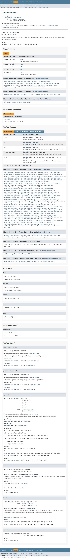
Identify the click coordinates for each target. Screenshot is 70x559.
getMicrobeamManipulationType (14, 199)
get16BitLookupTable (11, 181)
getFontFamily (43, 192)
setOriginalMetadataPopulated (39, 226)
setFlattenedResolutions (12, 224)
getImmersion (8, 195)
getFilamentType (9, 192)
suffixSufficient (23, 87)
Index (36, 2)
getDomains (22, 190)
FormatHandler (42, 91)
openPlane (47, 220)
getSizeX (37, 208)
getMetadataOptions (39, 235)
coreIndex (11, 81)
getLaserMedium (35, 195)
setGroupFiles (28, 224)
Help (40, 2)
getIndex (17, 195)
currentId (23, 94)
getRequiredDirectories (19, 203)
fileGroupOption (44, 179)
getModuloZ (7, 201)
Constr (18, 7)
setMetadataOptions (42, 237)
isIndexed (28, 213)
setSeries (7, 227)
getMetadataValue (49, 197)
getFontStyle (54, 192)
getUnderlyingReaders (34, 210)
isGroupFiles (19, 213)
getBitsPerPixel (9, 185)
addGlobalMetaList (56, 174)
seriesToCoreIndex (36, 222)
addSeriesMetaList (10, 179)
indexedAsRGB (48, 83)
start (22, 72)
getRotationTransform (26, 204)
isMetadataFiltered (38, 215)
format (31, 94)
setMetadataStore (10, 226)
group (22, 83)
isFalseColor (8, 213)
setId (36, 224)
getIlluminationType (37, 194)
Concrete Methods (36, 131)
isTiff (22, 67)
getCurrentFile (36, 187)
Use (20, 2)
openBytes (26, 157)
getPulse (7, 203)
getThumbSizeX (9, 210)
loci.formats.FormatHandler (13, 17)
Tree (23, 2)
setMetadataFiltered (47, 224)
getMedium (7, 197)
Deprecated (30, 2)
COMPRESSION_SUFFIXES (11, 94)
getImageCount (51, 194)
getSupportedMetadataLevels (24, 237)
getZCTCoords (8, 211)
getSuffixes (8, 237)
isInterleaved (39, 213)
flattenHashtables (57, 179)
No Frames (29, 5)
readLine (26, 165)
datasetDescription (23, 81)
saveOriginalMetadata (43, 85)
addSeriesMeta (25, 176)
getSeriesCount (49, 204)
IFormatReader (53, 25)
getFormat (27, 235)
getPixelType (33, 201)
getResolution (35, 203)
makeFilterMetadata (10, 220)
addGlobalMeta (9, 172)
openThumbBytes (58, 220)
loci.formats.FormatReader (15, 19)
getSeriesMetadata (21, 206)
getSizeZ (53, 208)
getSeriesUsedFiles (55, 206)
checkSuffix (8, 235)
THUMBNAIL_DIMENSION (37, 87)
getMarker (56, 195)
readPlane (7, 222)
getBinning (55, 183)
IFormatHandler (41, 25)
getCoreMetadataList (11, 187)
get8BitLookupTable (27, 181)
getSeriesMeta (9, 206)
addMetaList (14, 176)
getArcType (46, 183)
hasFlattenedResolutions (53, 211)
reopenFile (24, 222)
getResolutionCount (48, 203)
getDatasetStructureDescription (15, 188)
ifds (21, 64)
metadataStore (9, 85)
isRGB (40, 217)
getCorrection (25, 187)
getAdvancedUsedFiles (32, 183)
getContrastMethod (35, 185)
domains (34, 81)
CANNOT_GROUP (16, 102)
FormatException (27, 409)
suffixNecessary (9, 87)
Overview (3, 2)
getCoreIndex (48, 185)
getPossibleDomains (57, 201)
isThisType (58, 217)
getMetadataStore (18, 197)
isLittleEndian (9, 215)
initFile (26, 152)
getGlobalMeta (9, 194)
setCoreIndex (49, 222)
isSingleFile (48, 217)
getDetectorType (34, 188)
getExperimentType (48, 190)
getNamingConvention (20, 201)
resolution (30, 85)
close (25, 137)
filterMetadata (44, 81)
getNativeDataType (53, 235)
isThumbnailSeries (37, 218)
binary (22, 59)
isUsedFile (50, 218)
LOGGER (37, 94)
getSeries (39, 204)
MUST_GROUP (26, 102)
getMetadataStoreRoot (33, 197)
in (41, 83)
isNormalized (51, 215)
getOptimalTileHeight (31, 142)
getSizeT (30, 208)
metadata (57, 83)
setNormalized (22, 226)
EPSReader (7, 119)
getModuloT (54, 199)
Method (24, 7)
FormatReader (12, 34)
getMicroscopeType (33, 199)
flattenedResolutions (11, 83)
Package (9, 2)
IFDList (12, 64)
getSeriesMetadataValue (38, 206)
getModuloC (45, 199)
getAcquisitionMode (42, 181)
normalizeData (20, 85)
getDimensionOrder (47, 188)
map (21, 69)
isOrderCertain (9, 217)
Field (13, 7)
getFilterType (32, 192)
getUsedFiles (48, 210)
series (55, 85)
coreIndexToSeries (30, 179)
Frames (22, 5)
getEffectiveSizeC (33, 190)
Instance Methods (21, 131)
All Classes (39, 5)
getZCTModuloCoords (21, 211)
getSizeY (45, 208)
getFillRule (21, 192)
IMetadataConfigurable (10, 27)
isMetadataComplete (23, 215)
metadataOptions (47, 94)
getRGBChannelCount (10, 204)
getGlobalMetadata (21, 194)
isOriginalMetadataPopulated (26, 217)
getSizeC (22, 208)
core (5, 81)
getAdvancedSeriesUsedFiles (14, 183)
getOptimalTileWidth (30, 147)
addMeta (6, 176)
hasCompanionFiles (32, 83)
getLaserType (46, 195)
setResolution (57, 226)
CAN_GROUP (7, 102)
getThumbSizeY (20, 210)
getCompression (22, 185)
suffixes (57, 94)
